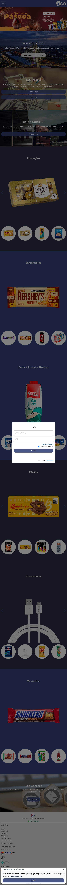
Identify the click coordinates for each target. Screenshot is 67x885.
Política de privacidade (16, 876)
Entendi (33, 880)
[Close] (63, 869)
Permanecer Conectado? (46, 446)
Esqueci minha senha (47, 444)
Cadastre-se (50, 460)
